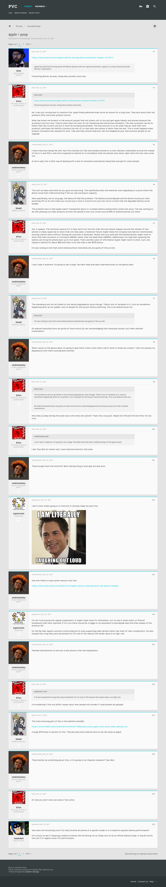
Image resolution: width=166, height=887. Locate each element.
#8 (154, 342)
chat (10, 13)
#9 (154, 382)
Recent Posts (34, 13)
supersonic (18, 513)
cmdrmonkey (18, 167)
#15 (153, 644)
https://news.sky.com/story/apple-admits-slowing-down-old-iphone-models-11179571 (72, 57)
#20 (153, 824)
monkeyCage (25, 38)
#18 (153, 754)
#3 (154, 145)
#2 (154, 88)
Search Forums (20, 13)
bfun (18, 101)
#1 (154, 52)
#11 (153, 460)
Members (40, 6)
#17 (153, 715)
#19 (153, 794)
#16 (153, 684)
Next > (28, 44)
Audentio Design (32, 872)
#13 (153, 575)
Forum (28, 6)
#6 (154, 259)
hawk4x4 (18, 838)
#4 (154, 184)
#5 (154, 223)
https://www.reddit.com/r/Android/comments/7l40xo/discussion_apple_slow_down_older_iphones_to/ (80, 726)
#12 (153, 500)
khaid (19, 208)
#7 (154, 298)
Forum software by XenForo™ (31, 870)
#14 (153, 614)
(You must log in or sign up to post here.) (141, 854)
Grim (41, 38)
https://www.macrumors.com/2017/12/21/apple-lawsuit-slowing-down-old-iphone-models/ (75, 586)
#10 (153, 429)
